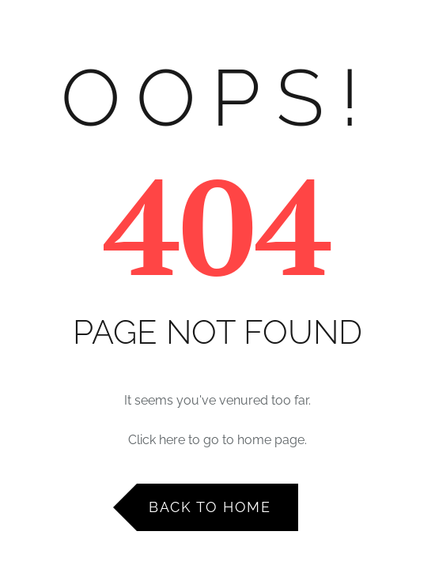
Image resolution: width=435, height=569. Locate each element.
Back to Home (209, 507)
